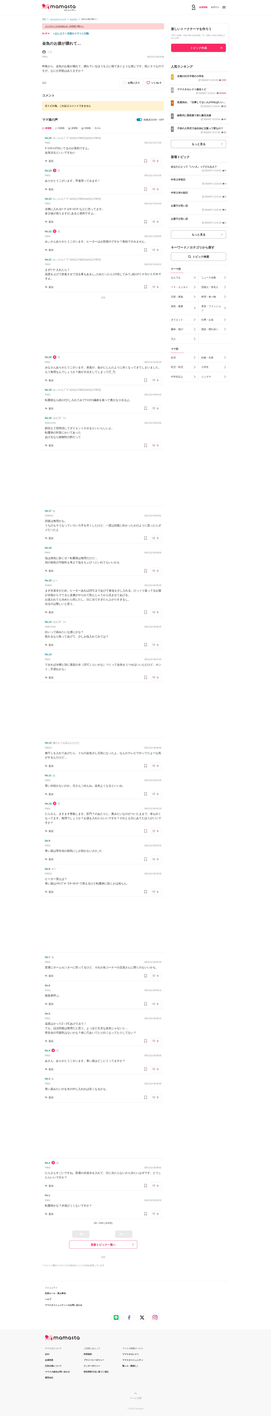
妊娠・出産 (207, 357)
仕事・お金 (207, 319)
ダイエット (177, 319)
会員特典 (49, 1360)
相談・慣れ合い (209, 329)
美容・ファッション (211, 308)
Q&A (47, 1354)
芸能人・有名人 (209, 287)
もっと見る (198, 144)
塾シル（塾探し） (130, 1366)
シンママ (206, 376)
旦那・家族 (177, 296)
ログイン (215, 7)
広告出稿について (53, 1366)
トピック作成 (198, 47)
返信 (51, 161)
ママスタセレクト (130, 1354)
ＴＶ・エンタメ (179, 287)
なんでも (176, 277)
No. (48, 138)
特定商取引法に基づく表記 (96, 1372)
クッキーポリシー (92, 1366)
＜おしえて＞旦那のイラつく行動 (71, 33)
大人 (173, 338)
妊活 (173, 357)
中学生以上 (177, 376)
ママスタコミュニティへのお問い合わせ (63, 1305)
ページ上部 (135, 1398)
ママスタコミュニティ (132, 1360)
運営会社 (49, 1378)
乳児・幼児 (177, 367)
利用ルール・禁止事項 (55, 1293)
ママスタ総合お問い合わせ (57, 1372)
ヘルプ (48, 1299)
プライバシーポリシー (94, 1360)
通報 (44, 83)
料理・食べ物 (208, 296)
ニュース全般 (208, 277)
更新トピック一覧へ (103, 1244)
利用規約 (88, 1354)
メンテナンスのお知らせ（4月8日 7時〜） (64, 26)
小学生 (205, 367)
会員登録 (203, 7)
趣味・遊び (177, 329)
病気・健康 (177, 306)
